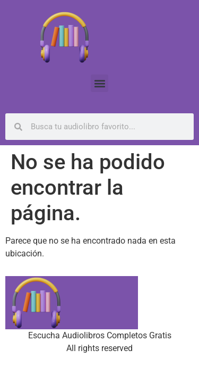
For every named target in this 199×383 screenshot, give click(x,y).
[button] (99, 83)
